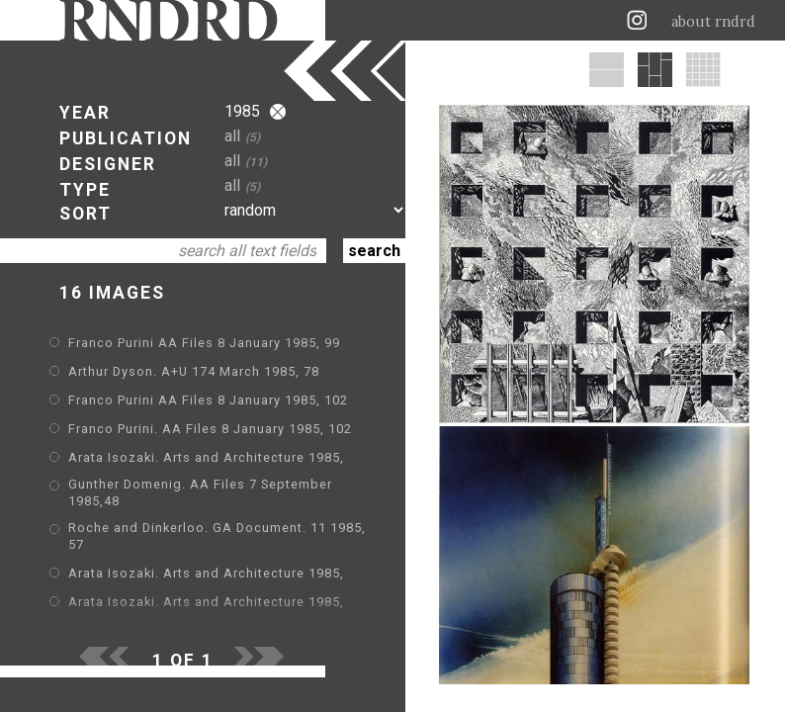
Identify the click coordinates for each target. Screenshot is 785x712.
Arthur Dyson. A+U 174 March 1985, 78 (193, 371)
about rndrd (713, 22)
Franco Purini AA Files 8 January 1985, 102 (208, 400)
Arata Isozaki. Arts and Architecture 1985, (206, 457)
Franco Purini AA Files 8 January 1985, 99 (204, 342)
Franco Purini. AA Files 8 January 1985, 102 (210, 428)
